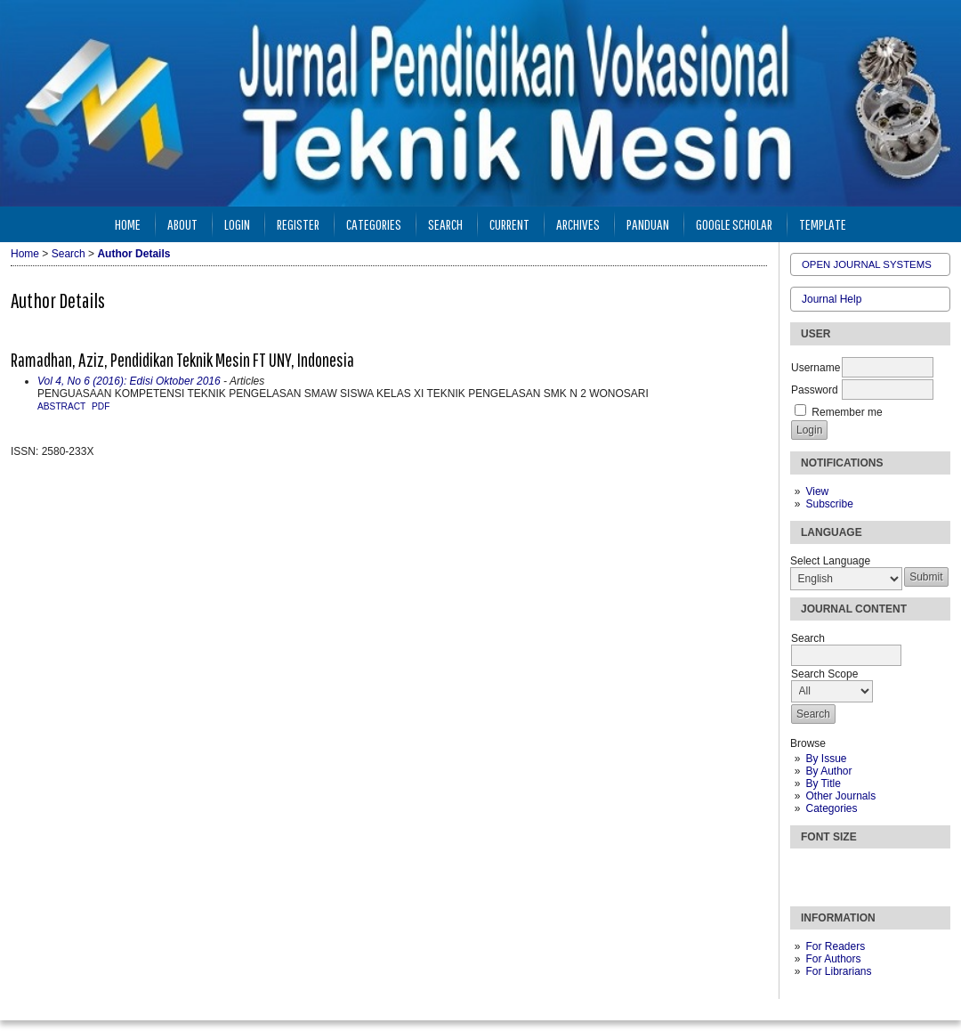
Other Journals (840, 796)
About (182, 223)
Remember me (847, 412)
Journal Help (831, 299)
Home (128, 223)
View (816, 491)
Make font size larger (863, 869)
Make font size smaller (806, 869)
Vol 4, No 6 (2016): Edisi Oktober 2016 (129, 381)
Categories (831, 808)
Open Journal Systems (867, 264)
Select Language (830, 561)
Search (445, 223)
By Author (828, 771)
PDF (100, 406)
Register (298, 223)
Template (822, 223)
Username (815, 367)
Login (237, 223)
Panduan (647, 223)
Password (814, 390)
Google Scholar (734, 223)
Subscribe (828, 504)
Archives (578, 223)
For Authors (832, 959)
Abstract (61, 406)
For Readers (835, 946)
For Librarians (838, 971)
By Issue (825, 758)
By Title (822, 783)
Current (509, 223)
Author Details (133, 254)
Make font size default (835, 869)
